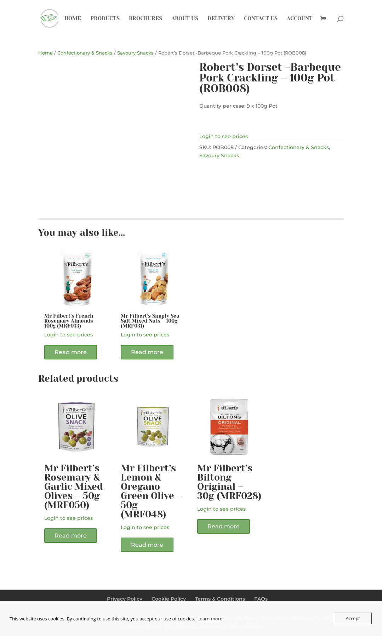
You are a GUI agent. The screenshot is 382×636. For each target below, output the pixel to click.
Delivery (221, 19)
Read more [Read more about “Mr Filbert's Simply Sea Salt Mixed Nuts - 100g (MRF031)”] (147, 352)
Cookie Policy (169, 599)
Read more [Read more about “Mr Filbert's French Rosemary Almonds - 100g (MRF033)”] (71, 352)
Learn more (210, 618)
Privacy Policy (124, 599)
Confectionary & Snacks (85, 53)
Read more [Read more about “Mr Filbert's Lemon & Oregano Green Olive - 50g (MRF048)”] (147, 544)
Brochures (145, 19)
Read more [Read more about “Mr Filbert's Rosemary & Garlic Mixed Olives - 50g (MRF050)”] (71, 535)
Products (105, 19)
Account (300, 19)
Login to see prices (223, 136)
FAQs (261, 599)
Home (72, 19)
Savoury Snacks (135, 53)
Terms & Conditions (220, 599)
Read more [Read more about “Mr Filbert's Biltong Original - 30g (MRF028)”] (223, 526)
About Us (184, 19)
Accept (353, 618)
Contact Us (261, 19)
